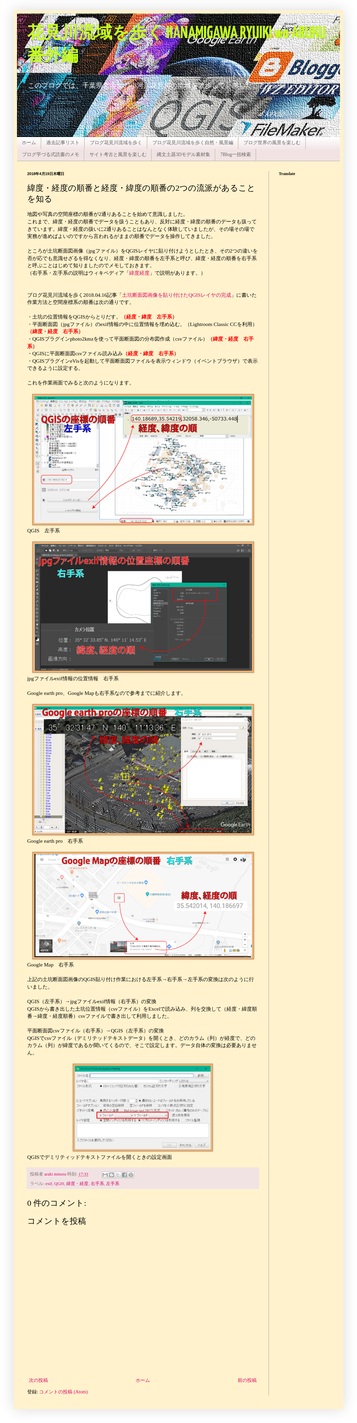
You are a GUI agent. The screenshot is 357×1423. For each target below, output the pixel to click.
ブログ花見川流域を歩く (116, 142)
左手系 (112, 1183)
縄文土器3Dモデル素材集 (183, 154)
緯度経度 (139, 273)
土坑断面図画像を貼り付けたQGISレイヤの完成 (176, 295)
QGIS (59, 1183)
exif (49, 1183)
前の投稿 (247, 1380)
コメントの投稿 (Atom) (63, 1391)
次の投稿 (38, 1380)
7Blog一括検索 (235, 154)
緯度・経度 (77, 1183)
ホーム (29, 142)
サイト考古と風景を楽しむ (118, 154)
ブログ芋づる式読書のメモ (50, 154)
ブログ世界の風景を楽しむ (272, 142)
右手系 (97, 1183)
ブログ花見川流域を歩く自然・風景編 (192, 142)
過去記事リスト (63, 142)
